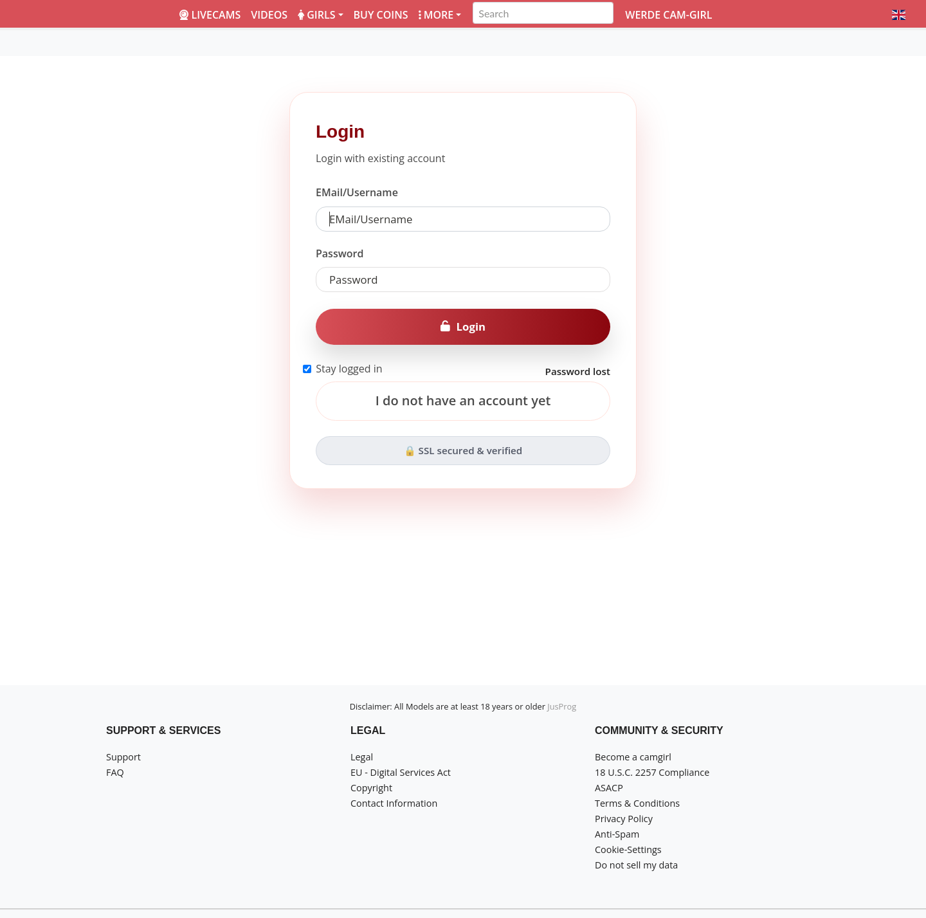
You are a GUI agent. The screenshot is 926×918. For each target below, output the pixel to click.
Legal (361, 757)
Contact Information (393, 803)
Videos (269, 15)
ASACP (609, 788)
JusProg (561, 706)
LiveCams (210, 15)
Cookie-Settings (628, 849)
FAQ (115, 772)
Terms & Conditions (637, 803)
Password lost (577, 371)
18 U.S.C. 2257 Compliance (652, 772)
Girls (316, 15)
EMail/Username (357, 192)
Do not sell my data (636, 865)
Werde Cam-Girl (668, 15)
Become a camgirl (633, 757)
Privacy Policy (624, 818)
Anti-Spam (617, 834)
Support (123, 757)
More (436, 15)
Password (339, 253)
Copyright (371, 788)
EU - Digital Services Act (400, 772)
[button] (899, 15)
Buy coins (381, 15)
